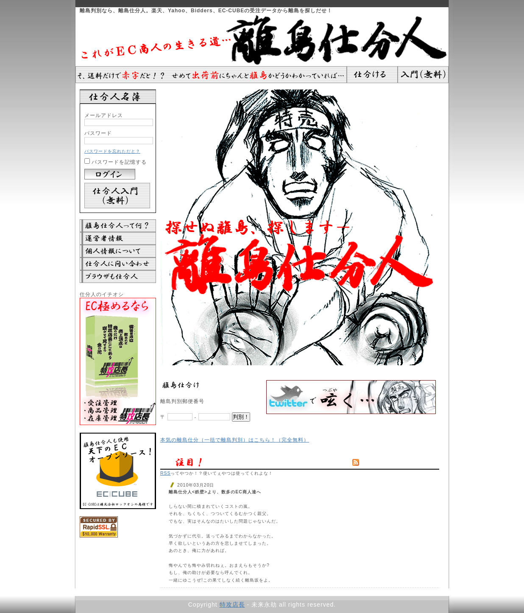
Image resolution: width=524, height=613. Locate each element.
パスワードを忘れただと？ (112, 151)
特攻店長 (232, 604)
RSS (165, 473)
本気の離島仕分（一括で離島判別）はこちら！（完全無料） (234, 439)
